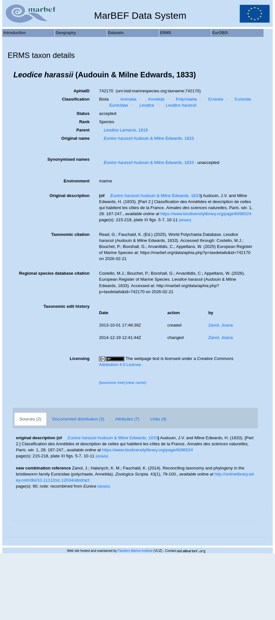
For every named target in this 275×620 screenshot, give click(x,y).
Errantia (213, 99)
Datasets (116, 33)
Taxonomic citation (70, 234)
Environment (76, 181)
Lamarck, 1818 (123, 130)
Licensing (79, 358)
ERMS (165, 33)
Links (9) (158, 419)
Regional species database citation (54, 273)
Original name (75, 138)
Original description (69, 195)
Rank (84, 121)
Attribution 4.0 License (120, 364)
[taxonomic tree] (112, 382)
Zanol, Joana (220, 325)
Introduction (15, 33)
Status (83, 113)
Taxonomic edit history (66, 306)
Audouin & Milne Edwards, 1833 (146, 138)
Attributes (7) (127, 419)
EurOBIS (220, 33)
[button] (10, 75)
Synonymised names (68, 159)
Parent (82, 130)
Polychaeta (184, 99)
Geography (66, 33)
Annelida (153, 99)
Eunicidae (116, 105)
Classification (76, 99)
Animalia (126, 99)
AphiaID (81, 90)
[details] (185, 220)
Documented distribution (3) (78, 419)
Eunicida (240, 99)
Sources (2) (30, 419)
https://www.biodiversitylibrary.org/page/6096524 (205, 213)
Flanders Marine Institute (135, 551)
